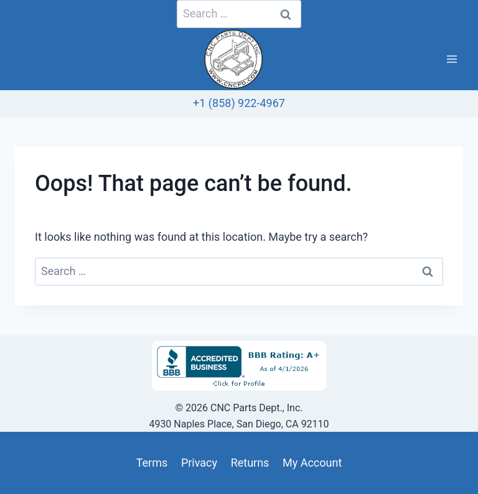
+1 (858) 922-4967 (239, 103)
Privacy (199, 462)
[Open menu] (451, 59)
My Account (312, 462)
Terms (152, 462)
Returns (250, 462)
